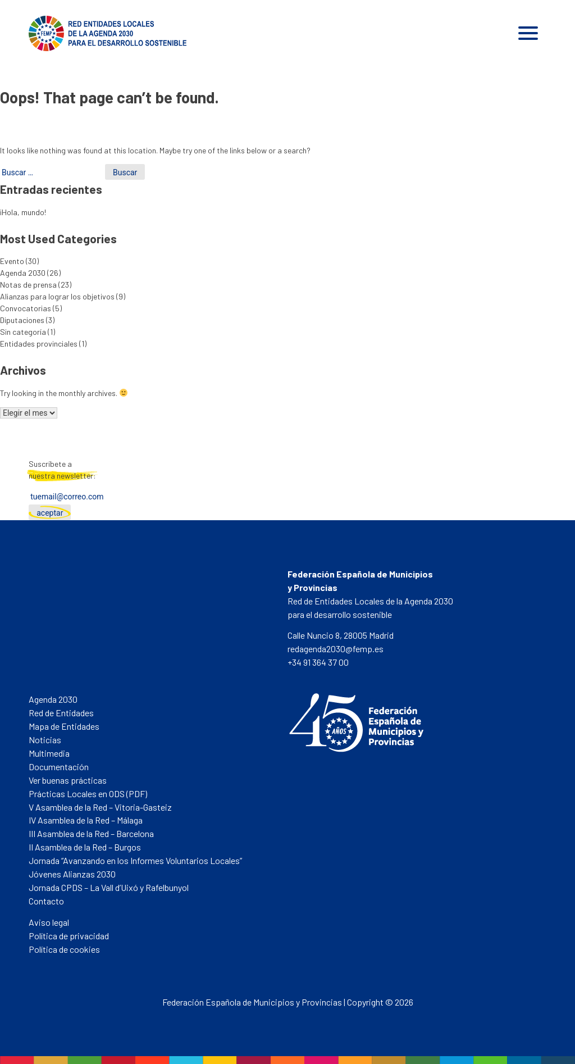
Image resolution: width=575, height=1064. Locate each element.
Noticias (45, 739)
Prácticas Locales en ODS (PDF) (88, 793)
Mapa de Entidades (64, 726)
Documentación (59, 766)
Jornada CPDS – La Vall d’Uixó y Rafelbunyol (109, 887)
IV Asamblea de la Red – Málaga (86, 820)
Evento (12, 261)
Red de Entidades (61, 712)
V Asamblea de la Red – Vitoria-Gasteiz (100, 807)
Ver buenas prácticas (68, 780)
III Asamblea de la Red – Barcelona (91, 833)
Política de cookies (64, 949)
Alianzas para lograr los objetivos (57, 296)
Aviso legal (49, 922)
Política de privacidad (69, 935)
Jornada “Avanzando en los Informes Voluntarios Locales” (135, 860)
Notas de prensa (28, 284)
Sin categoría (23, 332)
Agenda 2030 (22, 273)
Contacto (46, 900)
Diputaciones (22, 320)
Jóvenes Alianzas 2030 (72, 874)
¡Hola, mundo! (23, 212)
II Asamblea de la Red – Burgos (85, 847)
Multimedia (49, 753)
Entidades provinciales (38, 343)
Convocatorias (25, 308)
